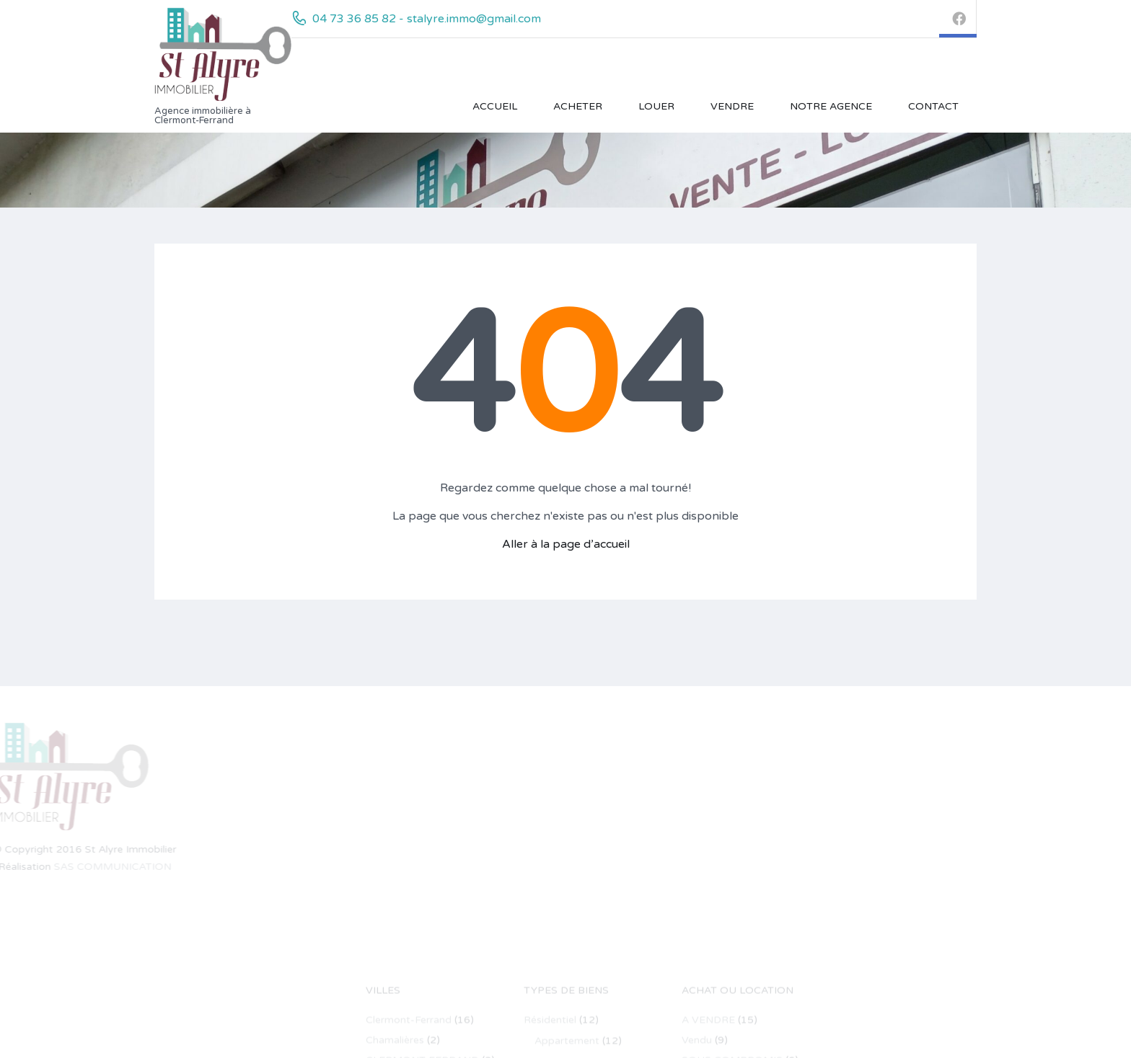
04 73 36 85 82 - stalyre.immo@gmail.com (426, 19)
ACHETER (577, 106)
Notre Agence (831, 106)
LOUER (656, 106)
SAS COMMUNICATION (80, 867)
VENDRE (732, 106)
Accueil (494, 106)
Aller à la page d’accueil (566, 544)
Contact (933, 106)
